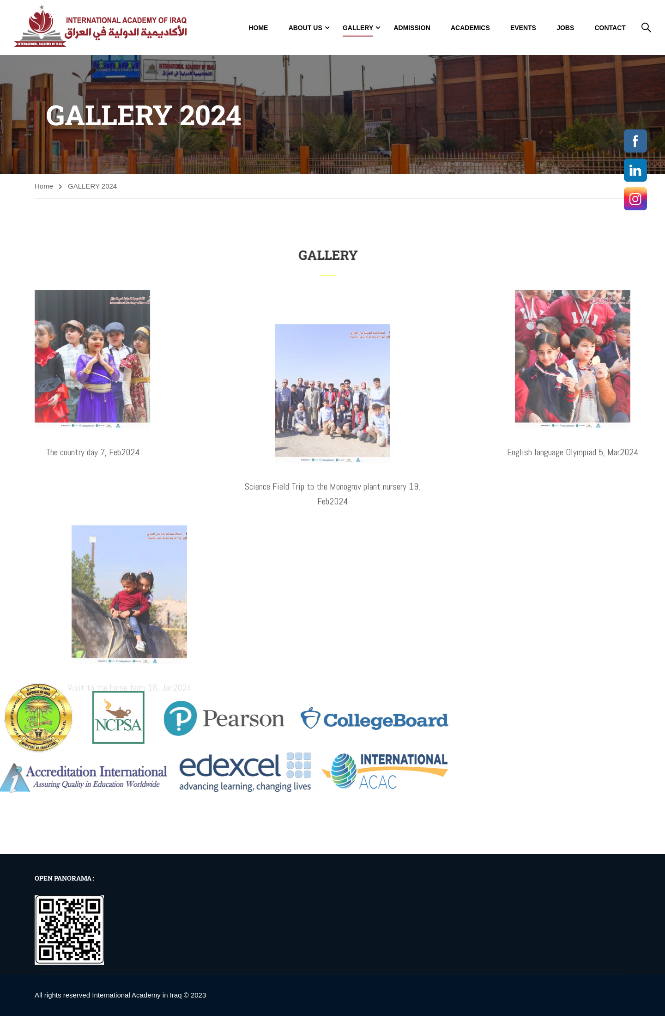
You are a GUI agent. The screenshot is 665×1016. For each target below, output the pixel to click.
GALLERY (358, 27)
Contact (609, 27)
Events (523, 27)
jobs (565, 27)
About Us (305, 27)
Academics (470, 27)
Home (258, 27)
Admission (411, 27)
